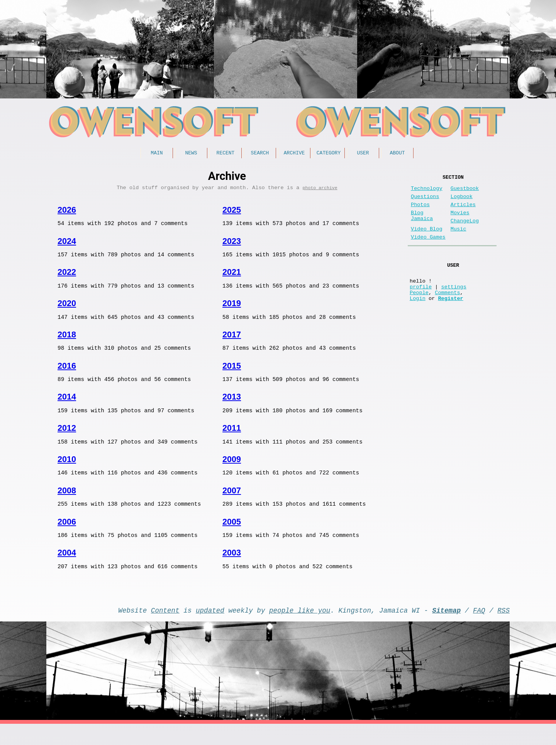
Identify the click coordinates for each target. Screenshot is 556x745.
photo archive (320, 190)
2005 (231, 536)
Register (450, 319)
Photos (420, 211)
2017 (231, 342)
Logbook (462, 201)
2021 (231, 277)
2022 (67, 277)
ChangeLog (465, 230)
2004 (67, 568)
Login (417, 319)
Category (329, 153)
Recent (226, 153)
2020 (67, 309)
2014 (67, 406)
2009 (231, 471)
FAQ (479, 629)
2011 (231, 439)
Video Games (428, 249)
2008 (67, 503)
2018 (67, 342)
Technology (426, 191)
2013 (231, 406)
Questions (425, 201)
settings (453, 305)
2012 (67, 439)
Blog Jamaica (422, 224)
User (363, 153)
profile (421, 305)
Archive (294, 153)
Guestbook (465, 191)
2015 (231, 374)
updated (210, 629)
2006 (67, 536)
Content (165, 629)
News (191, 153)
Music (458, 240)
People (419, 312)
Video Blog (426, 240)
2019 (231, 309)
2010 (67, 471)
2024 (67, 245)
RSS (503, 629)
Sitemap (446, 629)
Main (157, 153)
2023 (231, 245)
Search (260, 153)
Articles (463, 211)
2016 (67, 374)
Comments (447, 312)
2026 (67, 212)
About (397, 153)
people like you (299, 629)
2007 (231, 503)
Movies (460, 220)
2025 (231, 212)
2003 (231, 568)
